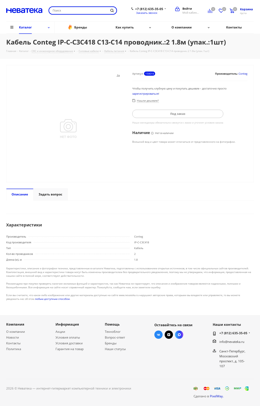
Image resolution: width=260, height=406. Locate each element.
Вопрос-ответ (115, 337)
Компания (15, 324)
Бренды (111, 343)
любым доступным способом (52, 299)
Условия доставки (69, 343)
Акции (60, 332)
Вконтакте (158, 335)
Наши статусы (115, 349)
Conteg (243, 73)
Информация (67, 324)
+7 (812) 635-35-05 (149, 9)
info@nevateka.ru (231, 342)
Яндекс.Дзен (169, 335)
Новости (12, 337)
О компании (15, 332)
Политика (13, 349)
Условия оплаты (68, 337)
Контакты (13, 343)
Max (179, 335)
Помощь (112, 324)
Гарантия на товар (70, 349)
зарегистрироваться (145, 93)
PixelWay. (217, 396)
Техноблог (113, 332)
